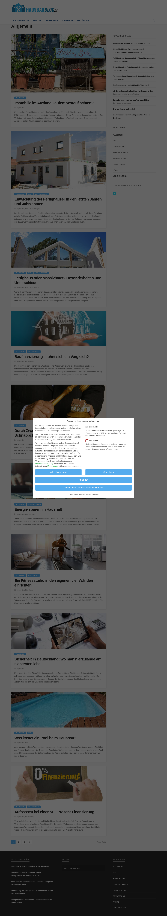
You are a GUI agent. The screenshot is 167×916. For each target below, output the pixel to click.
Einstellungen (52, 465)
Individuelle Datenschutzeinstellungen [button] (83, 486)
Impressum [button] (95, 493)
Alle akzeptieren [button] (58, 471)
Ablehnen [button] (83, 478)
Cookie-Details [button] (72, 493)
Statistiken (92, 439)
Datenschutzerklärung (44, 463)
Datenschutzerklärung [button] (84, 493)
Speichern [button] (108, 471)
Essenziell (92, 426)
